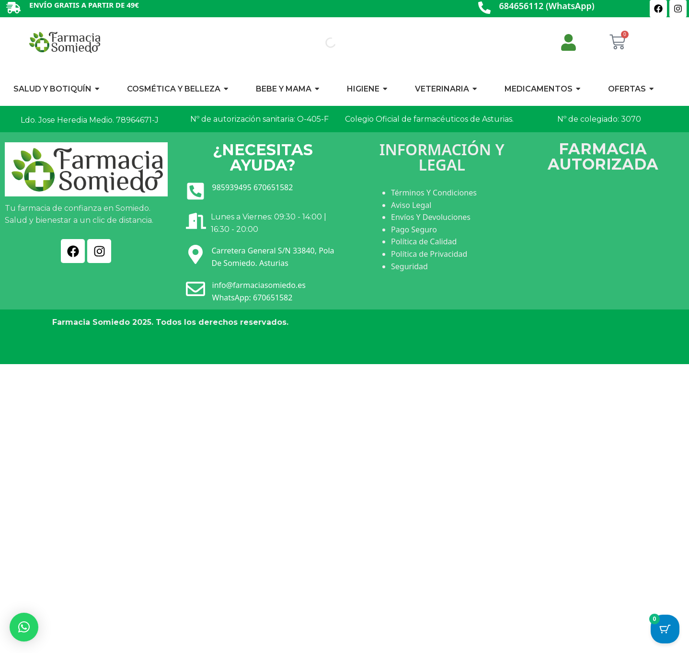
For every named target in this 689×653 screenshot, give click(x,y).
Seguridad (409, 266)
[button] (24, 627)
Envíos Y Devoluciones (431, 217)
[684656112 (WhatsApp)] (484, 8)
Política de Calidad (424, 241)
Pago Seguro (414, 229)
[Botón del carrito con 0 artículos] (665, 629)
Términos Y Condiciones (434, 192)
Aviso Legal (411, 205)
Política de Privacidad (429, 254)
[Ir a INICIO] (64, 42)
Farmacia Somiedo (91, 322)
